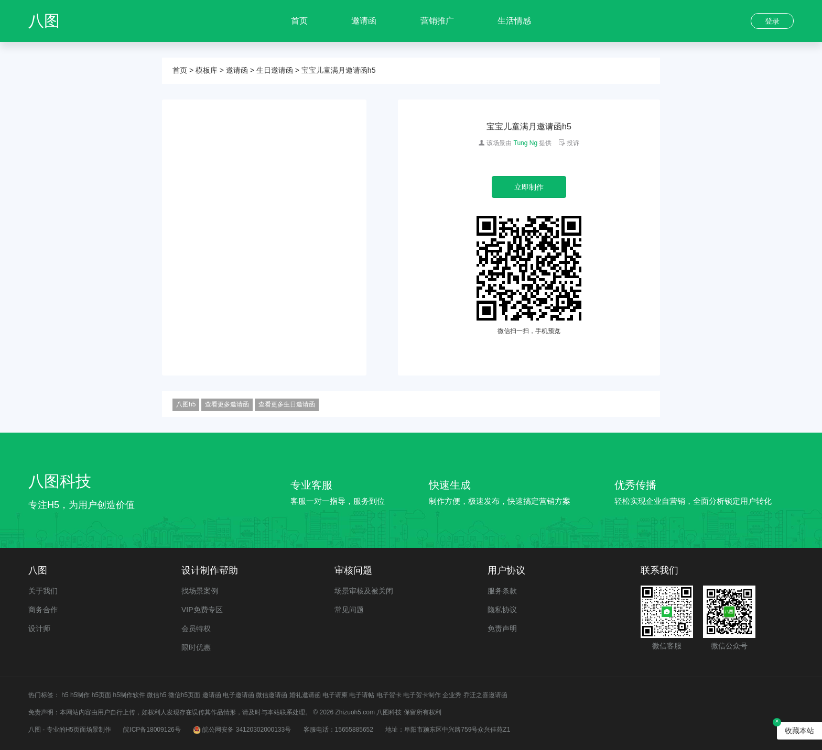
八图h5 (186, 404)
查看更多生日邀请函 (286, 404)
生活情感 (514, 20)
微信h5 (156, 695)
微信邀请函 (271, 695)
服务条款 (502, 591)
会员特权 (196, 628)
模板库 (207, 70)
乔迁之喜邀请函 (485, 695)
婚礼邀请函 (305, 695)
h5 (64, 695)
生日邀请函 (274, 70)
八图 (44, 20)
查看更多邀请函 (227, 404)
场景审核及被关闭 (363, 591)
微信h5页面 (184, 695)
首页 (299, 20)
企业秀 (451, 695)
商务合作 (43, 609)
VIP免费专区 (202, 609)
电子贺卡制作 (422, 695)
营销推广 (437, 20)
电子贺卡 (389, 695)
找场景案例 (199, 591)
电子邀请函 (238, 695)
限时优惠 (196, 647)
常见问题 (349, 609)
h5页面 (101, 695)
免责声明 (502, 628)
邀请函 (363, 20)
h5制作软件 (129, 695)
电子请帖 (361, 695)
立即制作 (529, 187)
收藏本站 (799, 730)
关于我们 (43, 591)
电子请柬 (335, 695)
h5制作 (80, 695)
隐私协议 (502, 609)
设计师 (39, 628)
